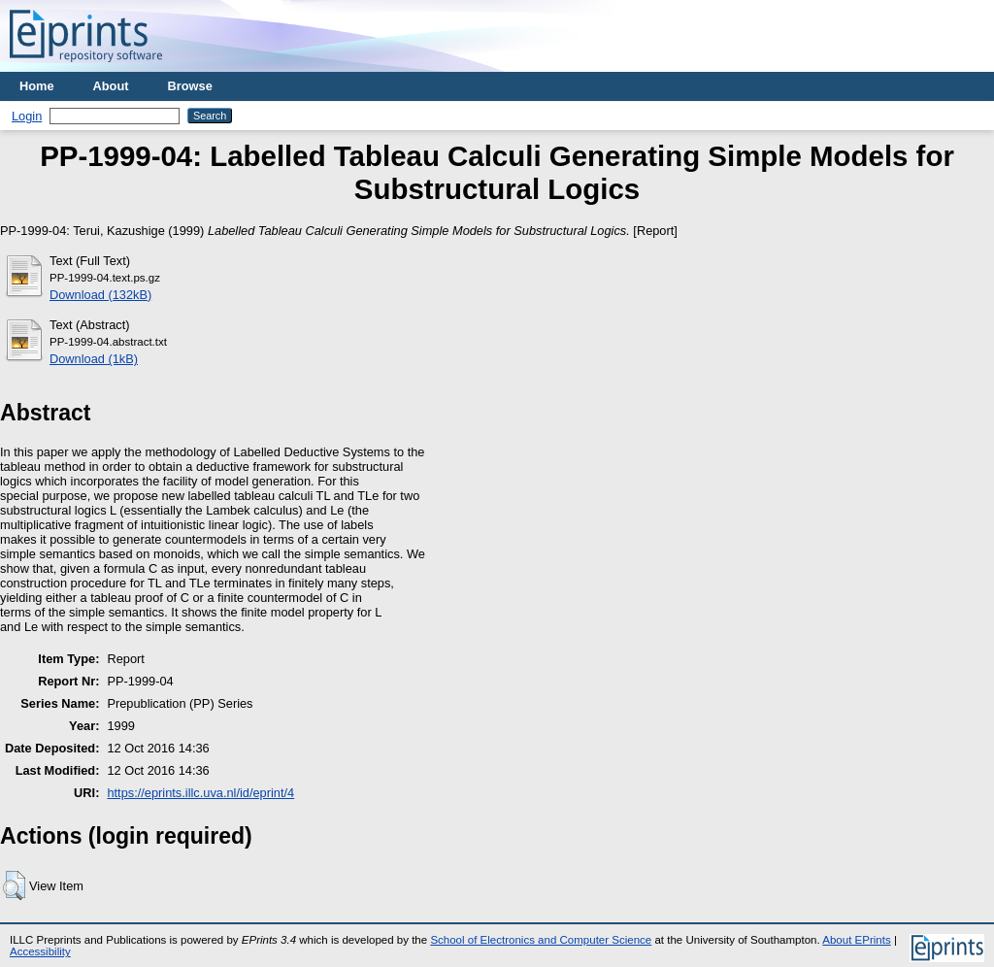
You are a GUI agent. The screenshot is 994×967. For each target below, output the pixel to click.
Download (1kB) (94, 358)
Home (36, 86)
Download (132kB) (100, 294)
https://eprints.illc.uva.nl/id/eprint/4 (200, 792)
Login (27, 116)
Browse (190, 86)
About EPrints (856, 940)
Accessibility (40, 951)
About (111, 86)
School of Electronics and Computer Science (540, 940)
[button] (14, 885)
